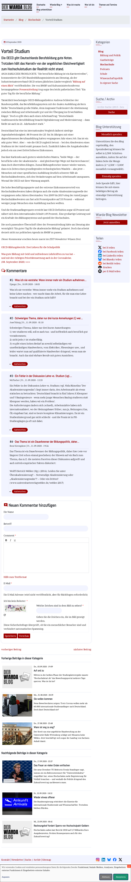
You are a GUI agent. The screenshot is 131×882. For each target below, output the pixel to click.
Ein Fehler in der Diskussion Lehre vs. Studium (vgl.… (43, 376)
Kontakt (5, 859)
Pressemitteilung (28, 89)
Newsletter (17, 859)
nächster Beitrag (82, 649)
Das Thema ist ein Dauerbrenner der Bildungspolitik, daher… (47, 441)
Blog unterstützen (44, 9)
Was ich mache (73, 4)
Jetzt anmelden (111, 222)
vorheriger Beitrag (11, 649)
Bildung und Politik (110, 55)
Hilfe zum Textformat (15, 577)
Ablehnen (106, 877)
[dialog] (65, 873)
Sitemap (46, 859)
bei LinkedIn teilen (113, 255)
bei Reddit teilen (111, 263)
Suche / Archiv (33, 859)
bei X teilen (109, 247)
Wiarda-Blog (56, 4)
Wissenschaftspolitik (111, 78)
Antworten (20, 306)
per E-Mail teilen (111, 271)
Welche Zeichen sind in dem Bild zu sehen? (59, 605)
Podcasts (105, 69)
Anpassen (6, 877)
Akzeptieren (121, 877)
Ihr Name (9, 512)
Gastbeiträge (107, 60)
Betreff (7, 523)
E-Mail (7, 583)
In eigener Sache (109, 83)
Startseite (40, 4)
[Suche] (111, 107)
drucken (107, 267)
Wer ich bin (89, 4)
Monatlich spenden (111, 134)
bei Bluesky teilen (112, 259)
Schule (103, 73)
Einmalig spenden (111, 176)
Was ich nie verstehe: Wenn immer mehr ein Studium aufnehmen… (50, 280)
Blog (21, 19)
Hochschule (34, 19)
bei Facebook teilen (113, 251)
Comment (9, 535)
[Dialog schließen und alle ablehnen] (129, 866)
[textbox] (46, 558)
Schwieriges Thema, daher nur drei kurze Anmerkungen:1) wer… (49, 318)
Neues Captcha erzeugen (5, 615)
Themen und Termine (108, 4)
